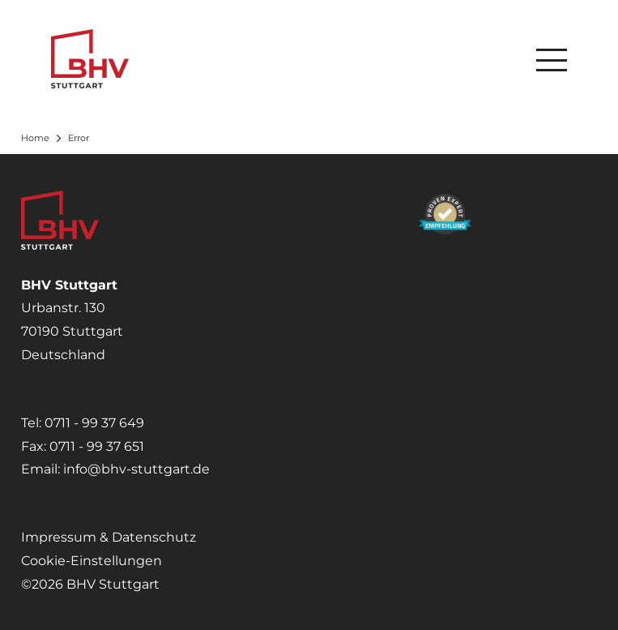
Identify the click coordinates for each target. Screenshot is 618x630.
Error (78, 138)
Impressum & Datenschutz (108, 537)
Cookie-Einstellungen (91, 560)
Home (35, 138)
